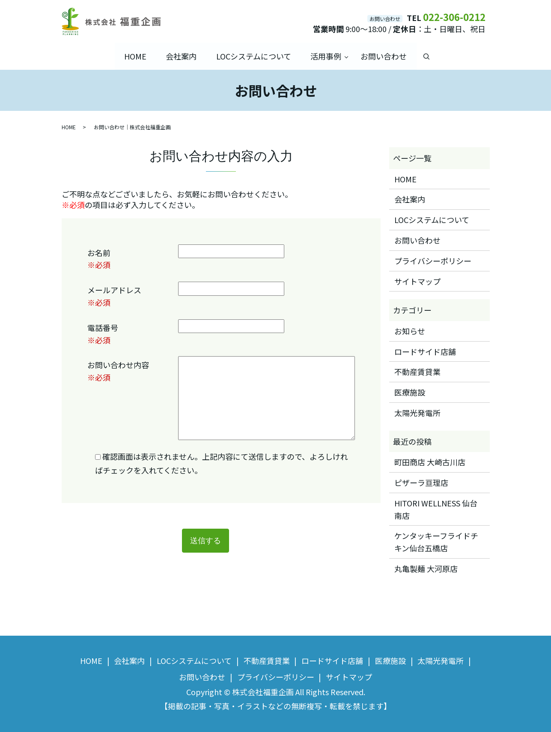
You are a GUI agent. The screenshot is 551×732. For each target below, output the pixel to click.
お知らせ (409, 330)
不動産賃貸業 (417, 371)
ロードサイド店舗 (425, 351)
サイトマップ (417, 280)
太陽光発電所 (417, 412)
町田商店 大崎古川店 (429, 461)
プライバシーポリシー (432, 260)
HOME (134, 56)
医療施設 (409, 392)
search (428, 56)
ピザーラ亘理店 (421, 482)
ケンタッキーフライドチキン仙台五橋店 (436, 541)
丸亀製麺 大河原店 (426, 568)
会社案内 (180, 56)
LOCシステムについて (253, 56)
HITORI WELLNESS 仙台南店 (435, 509)
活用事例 (326, 56)
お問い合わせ (385, 56)
